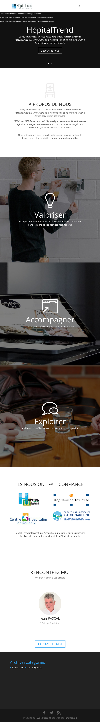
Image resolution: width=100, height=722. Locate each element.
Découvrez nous (50, 50)
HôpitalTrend (50, 30)
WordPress (42, 717)
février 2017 (18, 667)
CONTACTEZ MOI (50, 644)
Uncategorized (35, 667)
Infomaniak (71, 717)
